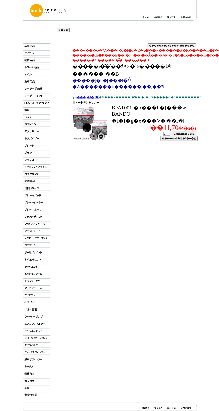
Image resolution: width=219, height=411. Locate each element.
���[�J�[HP (88, 97)
